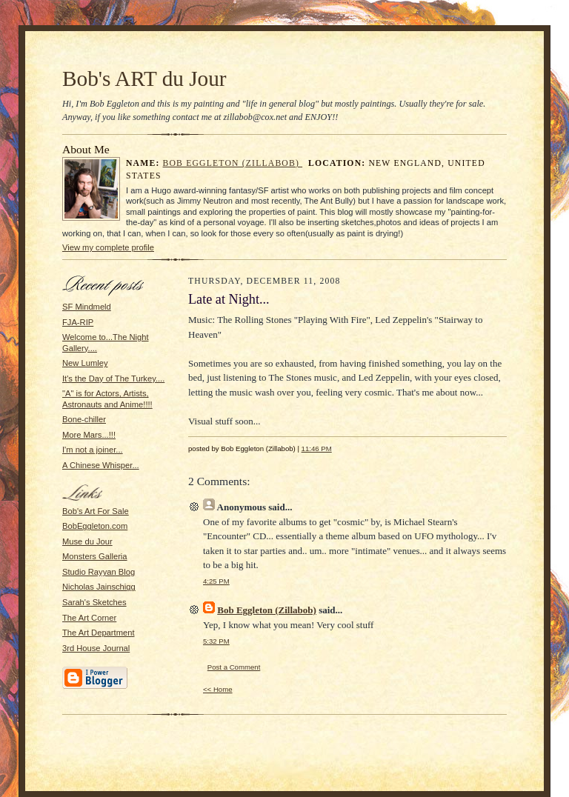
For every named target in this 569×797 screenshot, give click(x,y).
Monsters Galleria (94, 556)
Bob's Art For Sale (95, 511)
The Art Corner (89, 617)
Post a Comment (234, 667)
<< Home (218, 689)
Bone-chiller (84, 419)
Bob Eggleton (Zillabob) (233, 163)
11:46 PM (317, 448)
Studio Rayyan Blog (98, 571)
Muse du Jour (87, 541)
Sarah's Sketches (94, 602)
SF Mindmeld (86, 306)
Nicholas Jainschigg (99, 586)
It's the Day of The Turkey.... (113, 378)
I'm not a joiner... (92, 449)
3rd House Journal (96, 648)
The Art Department (98, 632)
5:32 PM (216, 641)
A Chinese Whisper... (100, 465)
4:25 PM (216, 581)
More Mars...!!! (89, 434)
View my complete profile (108, 247)
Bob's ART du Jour (144, 78)
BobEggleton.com (94, 525)
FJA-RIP (77, 322)
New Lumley (84, 363)
